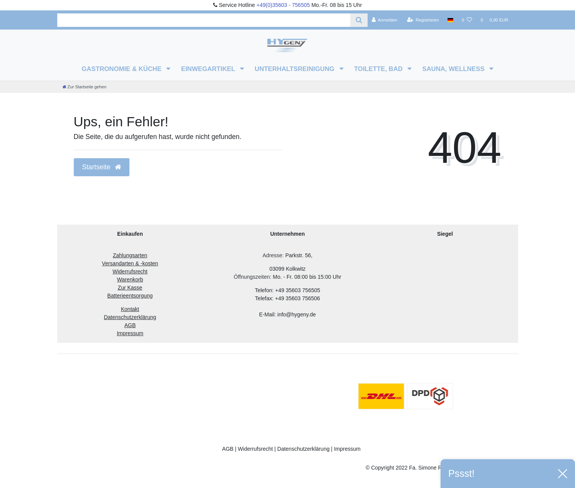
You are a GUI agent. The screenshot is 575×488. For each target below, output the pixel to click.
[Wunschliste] (466, 20)
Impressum (347, 449)
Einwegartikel (209, 69)
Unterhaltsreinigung (295, 69)
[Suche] (359, 20)
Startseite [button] (101, 167)
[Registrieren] (423, 20)
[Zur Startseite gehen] (84, 86)
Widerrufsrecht (255, 449)
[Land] (450, 20)
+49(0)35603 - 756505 (283, 5)
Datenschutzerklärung (303, 449)
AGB (228, 449)
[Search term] (203, 20)
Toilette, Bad (379, 69)
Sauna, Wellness (454, 69)
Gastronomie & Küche (123, 69)
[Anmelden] (385, 20)
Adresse (272, 255)
